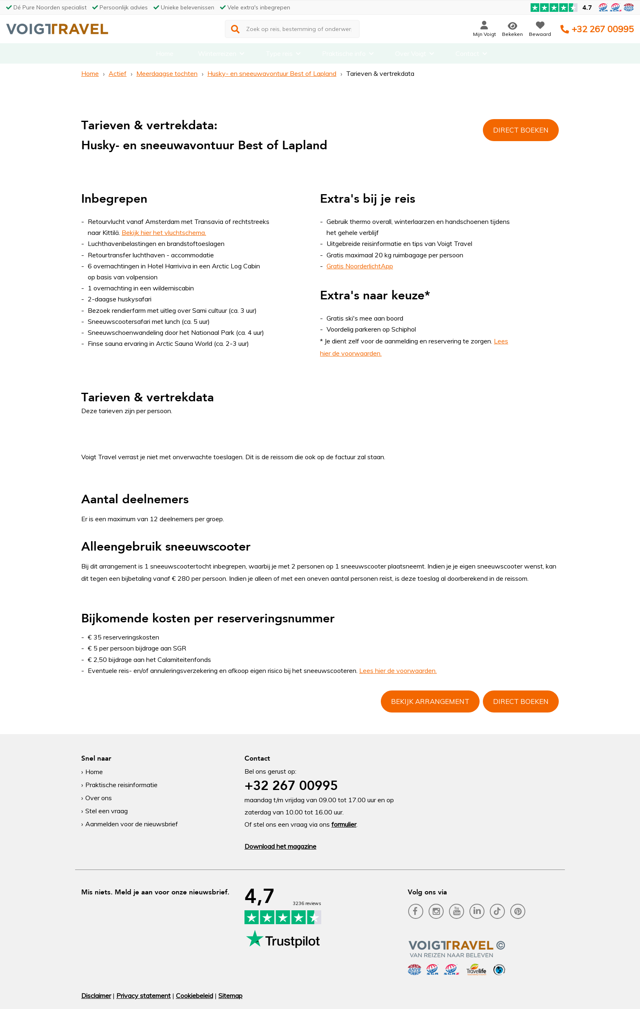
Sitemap (230, 995)
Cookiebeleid (194, 995)
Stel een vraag (106, 811)
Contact (467, 55)
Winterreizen (217, 55)
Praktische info (344, 55)
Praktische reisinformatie (121, 785)
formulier (343, 824)
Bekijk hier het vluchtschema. (164, 232)
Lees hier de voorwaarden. (398, 670)
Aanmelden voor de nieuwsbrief (131, 824)
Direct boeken (521, 130)
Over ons (98, 798)
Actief (118, 73)
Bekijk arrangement (430, 701)
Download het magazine (280, 846)
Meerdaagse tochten (167, 73)
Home (164, 55)
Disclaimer (96, 995)
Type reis (279, 55)
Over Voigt (410, 55)
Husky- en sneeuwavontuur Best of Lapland (271, 73)
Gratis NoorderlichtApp (360, 266)
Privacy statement (143, 995)
